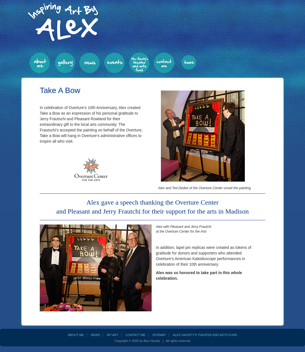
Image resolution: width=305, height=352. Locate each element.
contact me (135, 335)
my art (112, 335)
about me (76, 335)
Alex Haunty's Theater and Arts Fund (205, 335)
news (95, 335)
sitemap (159, 335)
